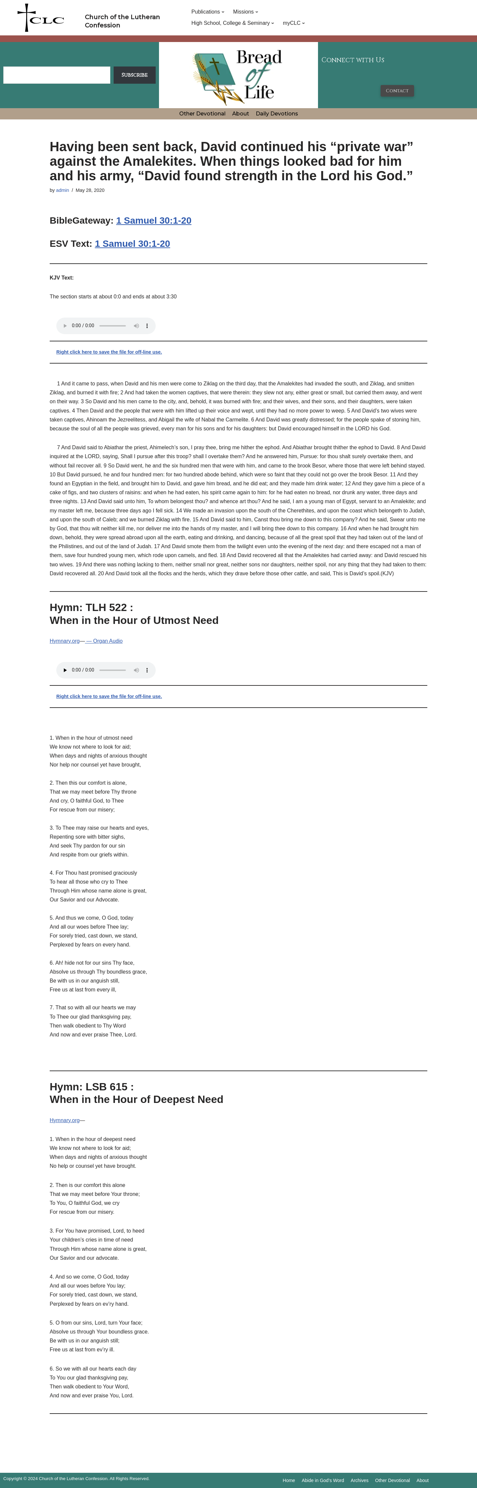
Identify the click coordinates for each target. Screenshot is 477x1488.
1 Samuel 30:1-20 (153, 220)
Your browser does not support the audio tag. (106, 326)
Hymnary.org (65, 641)
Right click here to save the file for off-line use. (109, 352)
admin (62, 190)
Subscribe (135, 75)
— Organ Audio (104, 641)
